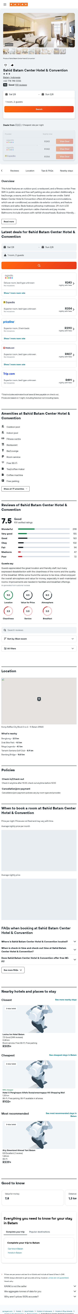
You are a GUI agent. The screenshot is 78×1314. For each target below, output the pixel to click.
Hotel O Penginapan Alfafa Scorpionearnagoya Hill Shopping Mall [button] (34, 1092)
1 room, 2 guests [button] (14, 101)
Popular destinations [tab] (39, 1231)
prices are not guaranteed (59, 1278)
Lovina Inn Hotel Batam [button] (13, 1034)
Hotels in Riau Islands (63, 1311)
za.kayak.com (7, 1311)
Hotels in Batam (15, 1252)
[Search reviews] (41, 630)
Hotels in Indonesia (44, 1311)
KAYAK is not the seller (40, 1286)
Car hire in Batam (15, 1248)
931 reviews (21, 84)
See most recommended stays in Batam (61, 1114)
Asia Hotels (29, 1311)
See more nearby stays (66, 999)
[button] (5, 4)
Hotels (18, 1311)
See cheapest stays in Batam (63, 1055)
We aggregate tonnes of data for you (40, 1291)
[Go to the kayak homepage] (19, 4)
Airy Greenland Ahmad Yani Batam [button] (19, 1150)
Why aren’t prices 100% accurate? (40, 1296)
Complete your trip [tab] (15, 1231)
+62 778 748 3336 (12, 80)
